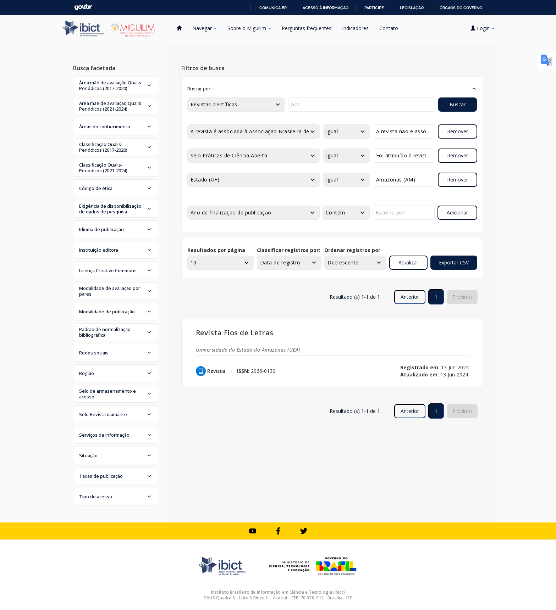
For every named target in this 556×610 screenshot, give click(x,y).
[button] (115, 85)
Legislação (412, 7)
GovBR (83, 7)
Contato (388, 28)
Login (482, 28)
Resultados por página (216, 250)
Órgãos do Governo (461, 7)
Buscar (457, 104)
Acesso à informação (325, 7)
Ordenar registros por (352, 250)
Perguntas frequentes (306, 28)
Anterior (410, 296)
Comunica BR (273, 7)
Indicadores (355, 28)
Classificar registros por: (288, 250)
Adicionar (457, 212)
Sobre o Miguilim (249, 28)
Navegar (204, 28)
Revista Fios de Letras (235, 332)
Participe (374, 7)
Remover (457, 131)
